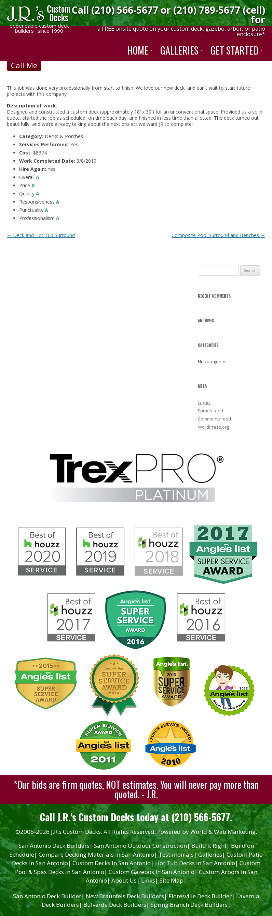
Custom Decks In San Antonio (113, 863)
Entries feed (210, 411)
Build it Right (210, 845)
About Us (125, 880)
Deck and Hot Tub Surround (41, 235)
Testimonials (178, 854)
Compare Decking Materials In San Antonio (98, 854)
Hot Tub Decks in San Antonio (196, 863)
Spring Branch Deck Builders (191, 904)
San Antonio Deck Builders (55, 845)
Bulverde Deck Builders (116, 904)
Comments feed (214, 419)
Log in (204, 402)
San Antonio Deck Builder (48, 896)
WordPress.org (213, 427)
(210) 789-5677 (206, 9)
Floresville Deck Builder (201, 896)
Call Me (24, 65)
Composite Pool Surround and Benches (218, 235)
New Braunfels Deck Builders (126, 896)
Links (149, 880)
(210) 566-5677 (124, 9)
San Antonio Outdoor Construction (142, 845)
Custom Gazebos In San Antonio (153, 872)
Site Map (173, 880)
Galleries (211, 854)
